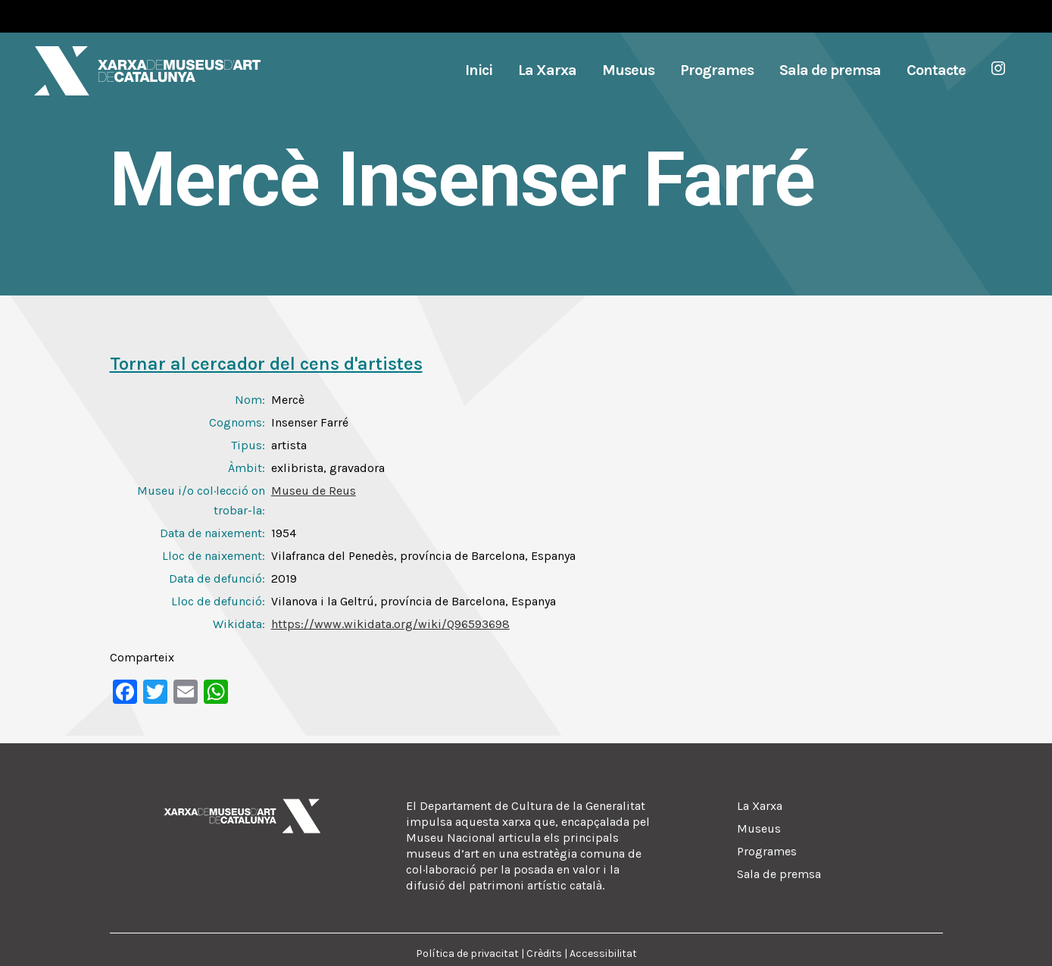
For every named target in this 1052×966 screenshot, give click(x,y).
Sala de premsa (779, 874)
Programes (767, 851)
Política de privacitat (467, 953)
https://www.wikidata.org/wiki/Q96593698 (390, 624)
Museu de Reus (313, 490)
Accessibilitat (603, 953)
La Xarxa (759, 806)
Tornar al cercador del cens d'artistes (266, 363)
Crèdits (544, 953)
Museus (759, 828)
